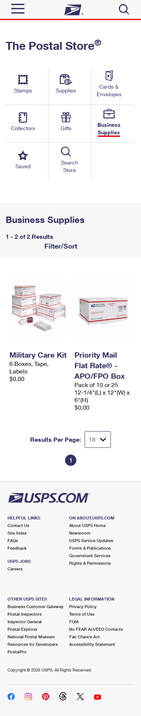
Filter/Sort (59, 246)
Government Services (90, 555)
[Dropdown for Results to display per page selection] (98, 439)
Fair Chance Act (84, 636)
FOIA (74, 621)
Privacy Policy (83, 606)
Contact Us (18, 525)
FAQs (13, 540)
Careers (15, 568)
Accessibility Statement (92, 644)
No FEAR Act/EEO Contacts (96, 629)
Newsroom (80, 532)
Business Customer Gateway (36, 606)
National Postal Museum (31, 636)
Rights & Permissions (90, 563)
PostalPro (17, 651)
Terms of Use (81, 614)
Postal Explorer (23, 629)
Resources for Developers (33, 644)
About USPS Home (87, 525)
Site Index (17, 532)
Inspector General (25, 621)
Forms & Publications (90, 547)
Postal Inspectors (25, 614)
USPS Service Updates (91, 540)
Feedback (17, 547)
